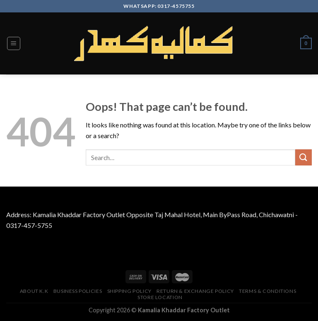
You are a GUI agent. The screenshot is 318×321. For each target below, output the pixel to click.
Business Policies (77, 291)
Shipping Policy (129, 291)
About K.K (34, 291)
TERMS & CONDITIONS (267, 291)
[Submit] (303, 157)
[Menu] (14, 43)
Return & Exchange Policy (195, 291)
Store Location (160, 297)
